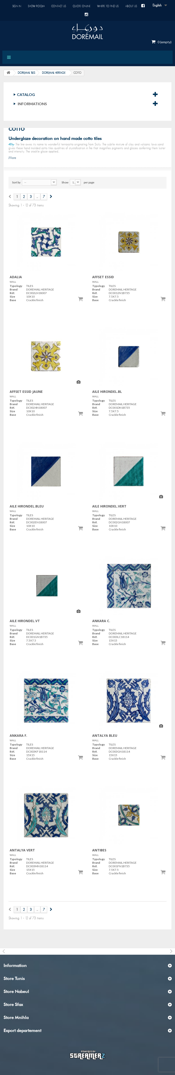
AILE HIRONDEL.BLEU (27, 506)
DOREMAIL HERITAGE (54, 72)
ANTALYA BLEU (104, 735)
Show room (36, 6)
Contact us (58, 6)
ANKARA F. (18, 735)
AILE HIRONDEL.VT (25, 621)
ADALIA (16, 277)
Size (12, 296)
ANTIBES (99, 850)
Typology (16, 286)
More (12, 158)
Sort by (16, 182)
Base (13, 300)
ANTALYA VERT (22, 850)
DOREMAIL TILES (26, 72)
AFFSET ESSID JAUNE (26, 391)
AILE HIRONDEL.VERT (109, 506)
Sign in (16, 6)
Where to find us (108, 6)
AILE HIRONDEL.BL (107, 391)
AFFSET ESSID (103, 277)
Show (65, 182)
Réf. (12, 293)
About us (131, 6)
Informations (32, 103)
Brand (13, 289)
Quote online (82, 6)
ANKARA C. (101, 621)
